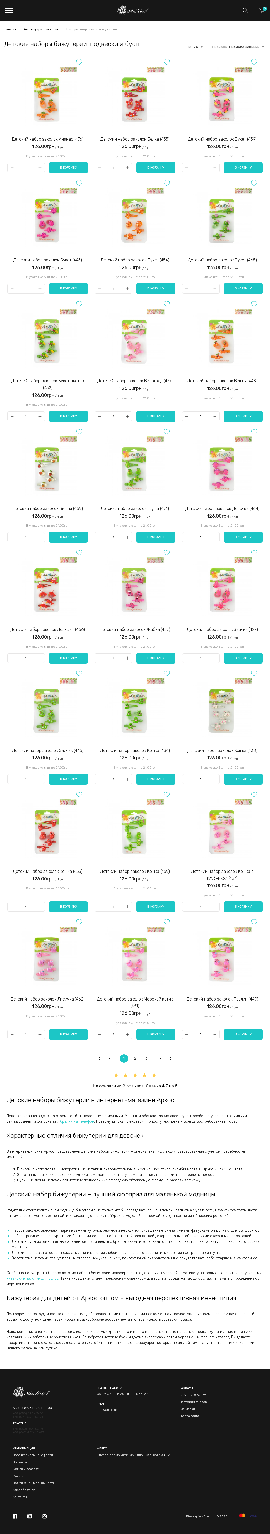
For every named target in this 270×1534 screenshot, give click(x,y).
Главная (10, 29)
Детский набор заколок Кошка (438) (222, 750)
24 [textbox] (195, 47)
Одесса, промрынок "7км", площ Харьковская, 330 (134, 1455)
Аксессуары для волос (42, 29)
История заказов (194, 1402)
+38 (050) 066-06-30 (28, 1429)
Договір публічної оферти (33, 1455)
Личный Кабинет (193, 1395)
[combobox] (196, 46)
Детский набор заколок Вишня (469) (48, 508)
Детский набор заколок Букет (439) (222, 139)
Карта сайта (190, 1416)
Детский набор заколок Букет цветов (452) (47, 384)
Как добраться (24, 1490)
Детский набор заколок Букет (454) (135, 260)
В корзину (68, 167)
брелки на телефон (77, 1121)
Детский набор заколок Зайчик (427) (222, 629)
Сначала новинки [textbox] (244, 47)
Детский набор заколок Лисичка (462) (48, 999)
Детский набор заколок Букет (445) (47, 260)
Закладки (188, 1409)
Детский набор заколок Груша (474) (135, 508)
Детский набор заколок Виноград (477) (135, 380)
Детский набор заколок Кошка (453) (48, 871)
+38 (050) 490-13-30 (28, 1413)
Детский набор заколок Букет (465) (222, 260)
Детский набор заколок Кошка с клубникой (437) (222, 875)
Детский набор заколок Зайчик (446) (47, 750)
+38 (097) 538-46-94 (28, 1417)
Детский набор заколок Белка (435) (135, 139)
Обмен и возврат (26, 1469)
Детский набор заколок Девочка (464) (222, 508)
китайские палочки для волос (33, 1278)
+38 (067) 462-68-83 (28, 1432)
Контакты (20, 1497)
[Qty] (26, 167)
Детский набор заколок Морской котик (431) (135, 1002)
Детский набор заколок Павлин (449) (222, 999)
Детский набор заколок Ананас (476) (47, 139)
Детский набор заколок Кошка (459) (135, 871)
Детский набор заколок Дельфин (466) (47, 629)
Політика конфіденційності (33, 1483)
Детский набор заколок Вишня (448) (222, 380)
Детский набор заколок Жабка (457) (135, 629)
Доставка (20, 1462)
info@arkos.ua (107, 1410)
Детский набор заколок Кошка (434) (135, 750)
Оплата (18, 1476)
